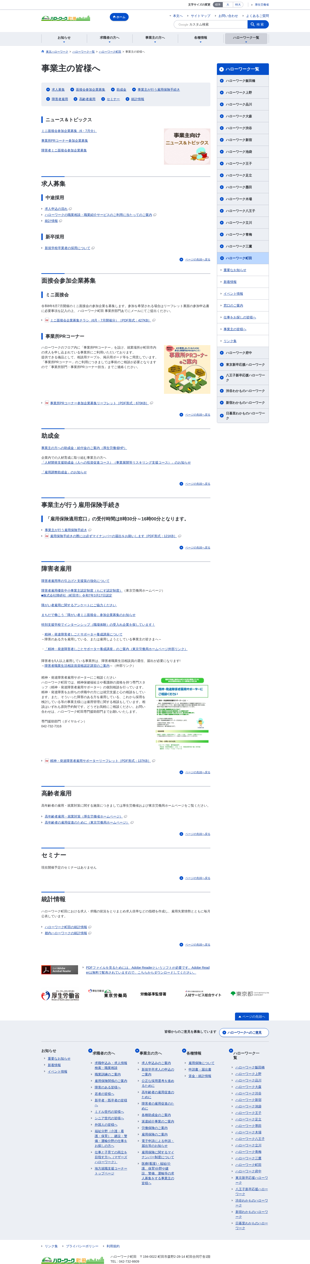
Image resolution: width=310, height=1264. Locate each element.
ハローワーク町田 (239, 258)
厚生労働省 (262, 4)
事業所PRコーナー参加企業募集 (64, 140)
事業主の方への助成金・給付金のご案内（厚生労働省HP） (84, 448)
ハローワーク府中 (239, 353)
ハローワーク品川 (239, 104)
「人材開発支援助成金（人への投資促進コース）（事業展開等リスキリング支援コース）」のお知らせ (116, 462)
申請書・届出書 (200, 1063)
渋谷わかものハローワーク (245, 391)
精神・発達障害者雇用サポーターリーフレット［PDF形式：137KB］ (100, 760)
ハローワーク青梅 (239, 234)
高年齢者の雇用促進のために (158, 1088)
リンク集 (230, 341)
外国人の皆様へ (106, 1118)
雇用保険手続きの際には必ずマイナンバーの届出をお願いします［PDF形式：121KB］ (113, 536)
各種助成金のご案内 (156, 1109)
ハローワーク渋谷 (239, 128)
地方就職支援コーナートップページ (111, 1165)
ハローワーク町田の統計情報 (68, 927)
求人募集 (58, 89)
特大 (238, 4)
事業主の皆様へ (235, 329)
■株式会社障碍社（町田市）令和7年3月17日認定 (76, 595)
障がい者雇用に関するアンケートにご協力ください (78, 605)
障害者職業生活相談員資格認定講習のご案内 (77, 665)
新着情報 (230, 282)
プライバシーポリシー (82, 1236)
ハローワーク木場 (239, 199)
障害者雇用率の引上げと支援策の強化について (75, 581)
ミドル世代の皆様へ (109, 1105)
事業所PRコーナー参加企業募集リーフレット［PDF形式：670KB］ (99, 403)
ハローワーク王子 (239, 163)
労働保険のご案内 (155, 1122)
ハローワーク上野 (239, 92)
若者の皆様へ (104, 1088)
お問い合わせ (228, 15)
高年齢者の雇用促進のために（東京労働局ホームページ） (89, 822)
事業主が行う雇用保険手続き (159, 89)
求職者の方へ (106, 1049)
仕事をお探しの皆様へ (240, 317)
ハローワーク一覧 (242, 69)
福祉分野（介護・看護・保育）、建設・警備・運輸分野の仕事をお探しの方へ (111, 1132)
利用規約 (113, 1236)
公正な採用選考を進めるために (158, 1077)
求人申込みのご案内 (156, 1057)
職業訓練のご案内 (108, 1068)
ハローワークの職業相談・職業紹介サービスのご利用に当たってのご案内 (100, 215)
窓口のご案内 (233, 305)
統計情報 (137, 99)
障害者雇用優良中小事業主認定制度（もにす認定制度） (82, 590)
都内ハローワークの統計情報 (68, 933)
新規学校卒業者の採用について (70, 248)
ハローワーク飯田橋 (240, 81)
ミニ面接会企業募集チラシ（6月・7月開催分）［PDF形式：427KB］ (100, 320)
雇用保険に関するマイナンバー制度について (158, 1148)
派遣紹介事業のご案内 (158, 1115)
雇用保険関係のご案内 (111, 1075)
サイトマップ (200, 15)
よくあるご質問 (257, 15)
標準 (218, 4)
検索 (260, 24)
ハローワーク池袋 (239, 152)
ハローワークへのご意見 (244, 1031)
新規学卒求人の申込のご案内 (158, 1066)
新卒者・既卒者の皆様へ (111, 1096)
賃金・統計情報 (200, 1070)
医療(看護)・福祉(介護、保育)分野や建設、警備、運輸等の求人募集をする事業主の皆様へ (158, 1167)
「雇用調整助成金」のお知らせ (64, 472)
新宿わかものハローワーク (245, 402)
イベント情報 (233, 293)
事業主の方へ (153, 1049)
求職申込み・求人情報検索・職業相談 (111, 1059)
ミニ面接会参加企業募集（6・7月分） (69, 131)
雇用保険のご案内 (155, 1128)
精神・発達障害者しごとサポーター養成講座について (84, 634)
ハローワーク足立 (239, 175)
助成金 (121, 89)
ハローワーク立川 (239, 223)
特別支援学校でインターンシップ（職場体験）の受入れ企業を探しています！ (98, 624)
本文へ (178, 15)
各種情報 (196, 1049)
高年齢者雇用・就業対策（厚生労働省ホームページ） (86, 816)
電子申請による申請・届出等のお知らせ (158, 1137)
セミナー (113, 99)
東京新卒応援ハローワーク (245, 364)
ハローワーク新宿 (239, 140)
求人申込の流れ (58, 209)
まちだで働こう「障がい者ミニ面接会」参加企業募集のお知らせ (88, 615)
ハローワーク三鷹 (239, 246)
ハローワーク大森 (239, 116)
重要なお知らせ (235, 270)
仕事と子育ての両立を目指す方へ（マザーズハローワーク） (111, 1151)
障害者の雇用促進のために (158, 1100)
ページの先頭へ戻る (197, 259)
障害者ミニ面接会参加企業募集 (64, 150)
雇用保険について (202, 1057)
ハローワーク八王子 (240, 211)
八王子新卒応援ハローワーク (245, 377)
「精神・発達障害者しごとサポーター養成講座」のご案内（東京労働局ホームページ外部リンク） (116, 649)
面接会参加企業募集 (90, 89)
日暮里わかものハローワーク (245, 415)
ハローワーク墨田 (239, 187)
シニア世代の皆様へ (109, 1112)
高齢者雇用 (87, 99)
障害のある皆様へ (108, 1081)
